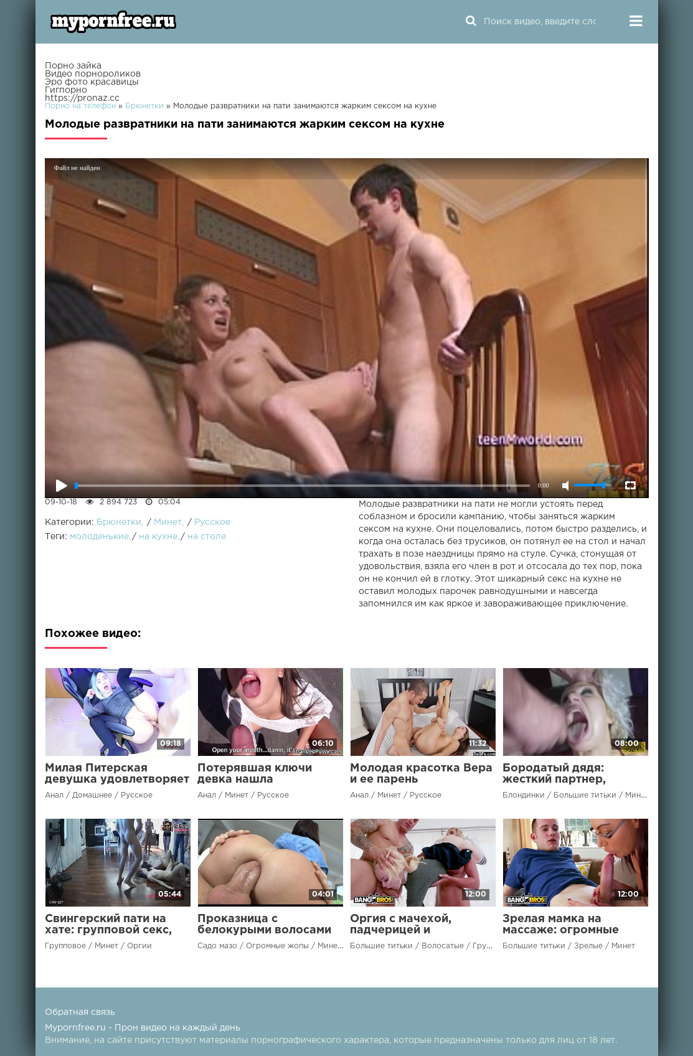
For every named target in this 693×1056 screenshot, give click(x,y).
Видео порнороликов (93, 74)
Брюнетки (119, 522)
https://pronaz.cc (82, 98)
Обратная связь (80, 1012)
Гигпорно (66, 90)
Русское (212, 522)
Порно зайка (73, 66)
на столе (206, 536)
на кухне (158, 536)
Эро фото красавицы (92, 82)
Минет (168, 522)
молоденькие (99, 536)
